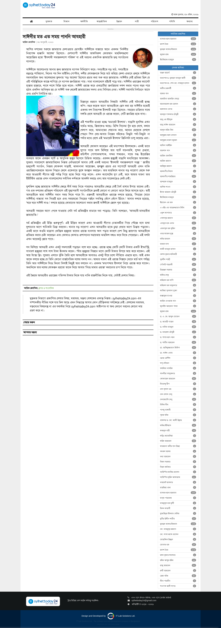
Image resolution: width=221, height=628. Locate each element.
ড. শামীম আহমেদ (178, 342)
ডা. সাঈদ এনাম (178, 352)
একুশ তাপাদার (178, 212)
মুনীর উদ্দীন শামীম (178, 518)
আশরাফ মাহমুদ (178, 181)
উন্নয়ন (119, 21)
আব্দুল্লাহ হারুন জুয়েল (178, 140)
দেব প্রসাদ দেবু (178, 394)
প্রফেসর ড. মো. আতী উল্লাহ (178, 420)
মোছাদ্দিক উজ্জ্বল (178, 539)
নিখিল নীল (178, 404)
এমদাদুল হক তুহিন (178, 228)
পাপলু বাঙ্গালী (178, 409)
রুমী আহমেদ (178, 570)
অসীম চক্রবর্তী (178, 88)
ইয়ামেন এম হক (178, 202)
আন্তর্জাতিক (102, 21)
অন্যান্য (190, 21)
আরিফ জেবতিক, (31, 288)
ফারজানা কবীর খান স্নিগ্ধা (178, 446)
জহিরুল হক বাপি (178, 280)
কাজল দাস (178, 243)
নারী (137, 21)
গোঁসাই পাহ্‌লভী (178, 264)
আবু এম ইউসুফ (178, 119)
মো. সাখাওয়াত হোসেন (178, 534)
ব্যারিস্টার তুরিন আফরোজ (178, 477)
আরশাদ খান (178, 150)
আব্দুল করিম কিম (178, 129)
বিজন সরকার (178, 461)
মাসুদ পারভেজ (178, 497)
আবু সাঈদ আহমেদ (178, 124)
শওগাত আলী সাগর (178, 586)
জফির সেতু (178, 274)
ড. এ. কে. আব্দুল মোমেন (178, 316)
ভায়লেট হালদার (178, 482)
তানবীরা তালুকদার (178, 373)
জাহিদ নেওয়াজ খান (178, 300)
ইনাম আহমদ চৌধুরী (178, 192)
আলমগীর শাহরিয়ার (178, 176)
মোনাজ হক (178, 544)
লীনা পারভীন (178, 580)
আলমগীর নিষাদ (178, 171)
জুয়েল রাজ (178, 54)
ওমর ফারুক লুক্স (178, 233)
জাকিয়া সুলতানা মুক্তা (178, 290)
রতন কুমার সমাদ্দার (178, 555)
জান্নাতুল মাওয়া (178, 295)
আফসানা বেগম (178, 109)
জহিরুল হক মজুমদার (178, 285)
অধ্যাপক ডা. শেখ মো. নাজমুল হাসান (178, 83)
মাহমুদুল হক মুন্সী (178, 503)
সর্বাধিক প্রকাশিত (178, 33)
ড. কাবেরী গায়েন (178, 321)
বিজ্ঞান (67, 21)
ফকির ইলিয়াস (178, 425)
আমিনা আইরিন (178, 145)
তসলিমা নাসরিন (178, 368)
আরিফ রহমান (178, 160)
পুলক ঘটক (178, 415)
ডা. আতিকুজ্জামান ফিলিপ (178, 347)
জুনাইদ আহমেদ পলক (178, 306)
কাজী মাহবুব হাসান (178, 249)
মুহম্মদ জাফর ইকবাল (178, 49)
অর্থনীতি (84, 21)
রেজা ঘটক (178, 575)
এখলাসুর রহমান (178, 217)
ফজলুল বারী (178, 430)
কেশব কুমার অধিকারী (178, 254)
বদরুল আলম (178, 451)
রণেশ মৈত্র (178, 44)
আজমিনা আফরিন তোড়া (178, 98)
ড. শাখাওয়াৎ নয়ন (178, 337)
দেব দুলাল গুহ (178, 389)
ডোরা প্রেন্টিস (178, 358)
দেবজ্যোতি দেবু (178, 399)
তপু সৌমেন (178, 363)
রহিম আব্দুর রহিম (178, 560)
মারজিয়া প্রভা (178, 487)
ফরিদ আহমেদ (178, 440)
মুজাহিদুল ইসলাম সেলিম (178, 513)
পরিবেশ (154, 21)
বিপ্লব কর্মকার (178, 466)
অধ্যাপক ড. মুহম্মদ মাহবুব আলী (178, 77)
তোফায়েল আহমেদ (178, 378)
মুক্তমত (49, 21)
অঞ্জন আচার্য (178, 72)
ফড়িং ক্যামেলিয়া (178, 435)
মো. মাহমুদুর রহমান (178, 529)
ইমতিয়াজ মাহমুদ (178, 59)
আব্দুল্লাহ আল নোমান (178, 135)
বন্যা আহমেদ (178, 456)
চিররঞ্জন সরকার (178, 269)
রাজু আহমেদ (178, 565)
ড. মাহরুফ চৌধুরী (178, 332)
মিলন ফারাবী (178, 508)
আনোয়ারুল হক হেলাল (178, 103)
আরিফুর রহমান (178, 166)
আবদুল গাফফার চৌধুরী (178, 114)
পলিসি (172, 21)
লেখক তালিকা (178, 67)
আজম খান (178, 93)
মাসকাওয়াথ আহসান (178, 38)
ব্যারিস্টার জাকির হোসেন (178, 471)
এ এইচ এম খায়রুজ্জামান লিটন (178, 207)
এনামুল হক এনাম (178, 223)
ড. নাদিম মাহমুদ (178, 326)
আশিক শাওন (178, 186)
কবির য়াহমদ (178, 238)
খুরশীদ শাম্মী (178, 259)
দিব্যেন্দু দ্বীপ (178, 383)
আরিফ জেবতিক (29, 42)
